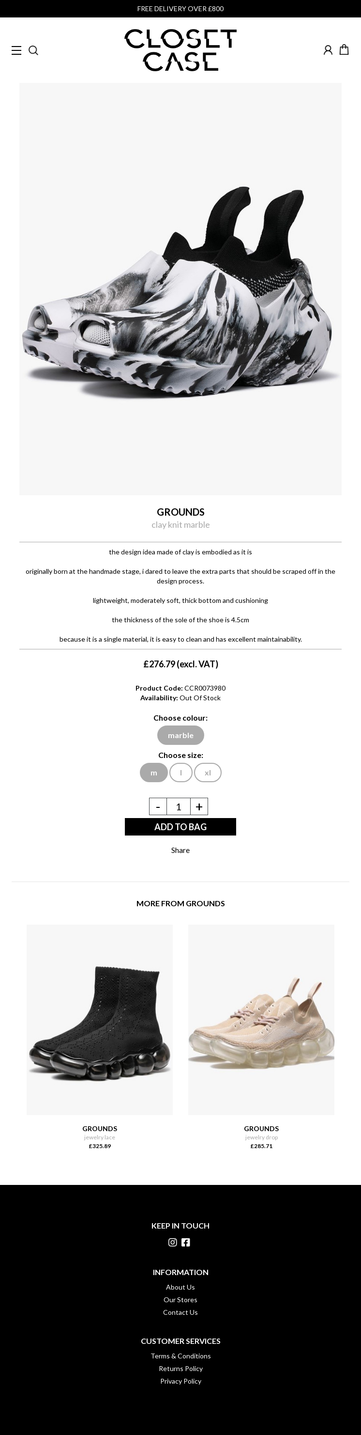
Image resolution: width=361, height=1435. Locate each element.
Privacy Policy (180, 1381)
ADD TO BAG (180, 826)
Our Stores (180, 1299)
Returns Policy (181, 1368)
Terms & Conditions (180, 1356)
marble (181, 735)
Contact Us (180, 1312)
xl (208, 772)
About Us (180, 1287)
